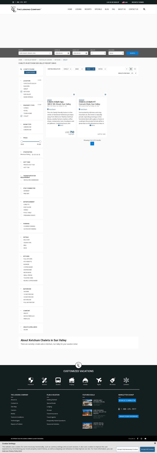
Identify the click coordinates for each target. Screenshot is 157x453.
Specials (98, 9)
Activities (126, 381)
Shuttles (58, 381)
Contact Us (133, 9)
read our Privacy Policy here (12, 451)
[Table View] (130, 69)
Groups (49, 410)
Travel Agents (51, 417)
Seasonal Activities (53, 424)
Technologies (15, 421)
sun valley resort (31, 60)
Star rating (27, 152)
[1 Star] (32, 154)
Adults (92, 50)
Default (67, 69)
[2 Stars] (34, 154)
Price (25, 138)
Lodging (78, 9)
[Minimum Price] (23, 144)
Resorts (88, 9)
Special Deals (51, 403)
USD (125, 2)
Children (111, 50)
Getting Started (52, 400)
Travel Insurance (52, 414)
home (20, 60)
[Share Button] (145, 438)
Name (78, 69)
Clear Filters (30, 72)
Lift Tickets (112, 381)
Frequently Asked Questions (56, 421)
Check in (57, 50)
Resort (21, 50)
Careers (13, 410)
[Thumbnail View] (126, 69)
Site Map (14, 407)
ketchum (57, 60)
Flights (99, 381)
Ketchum (51, 109)
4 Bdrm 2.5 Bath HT (87, 102)
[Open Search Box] (144, 9)
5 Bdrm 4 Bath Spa (55, 102)
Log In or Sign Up (113, 2)
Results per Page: (124, 73)
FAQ (113, 9)
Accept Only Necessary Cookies (127, 449)
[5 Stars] (39, 154)
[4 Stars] (37, 154)
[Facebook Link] (137, 438)
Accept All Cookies (147, 449)
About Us (122, 9)
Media (13, 414)
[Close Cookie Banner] (155, 443)
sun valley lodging (45, 60)
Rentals (85, 381)
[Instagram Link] (141, 438)
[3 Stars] (36, 154)
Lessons (44, 381)
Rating (102, 69)
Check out (76, 50)
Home (70, 9)
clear (39, 80)
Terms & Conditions (17, 417)
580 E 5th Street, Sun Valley (59, 104)
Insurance (31, 381)
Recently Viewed (138, 2)
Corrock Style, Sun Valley (89, 104)
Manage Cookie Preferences (128, 416)
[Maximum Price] (38, 144)
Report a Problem (16, 424)
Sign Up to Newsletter (127, 400)
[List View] (135, 69)
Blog (107, 9)
